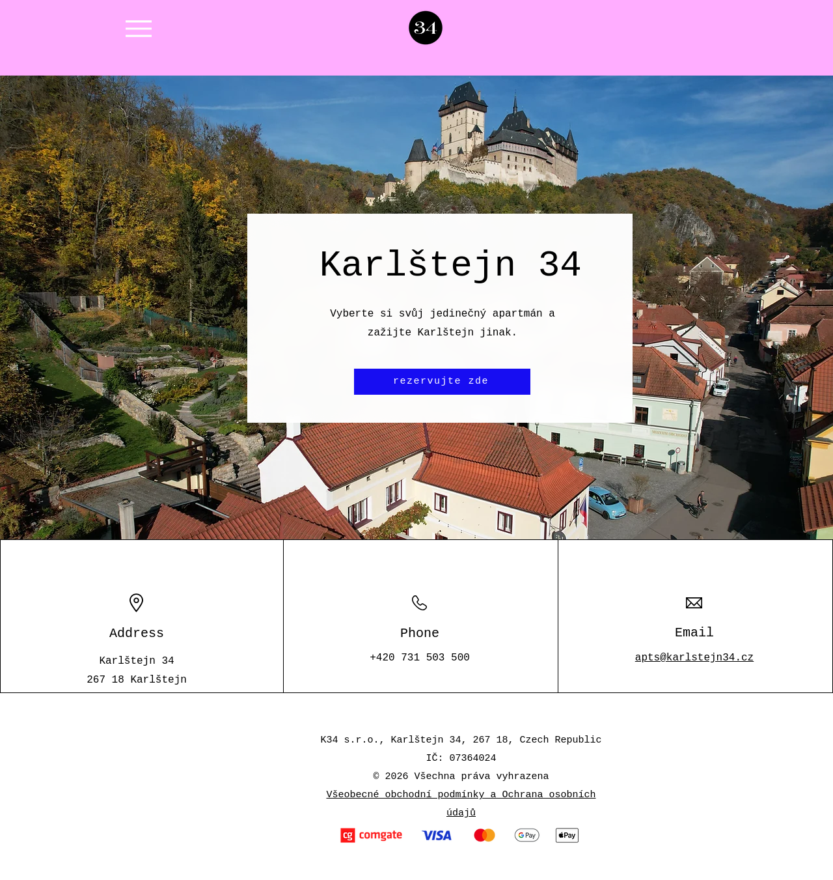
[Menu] (138, 28)
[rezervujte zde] (442, 382)
